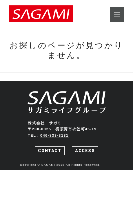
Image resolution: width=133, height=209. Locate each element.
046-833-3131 (54, 136)
